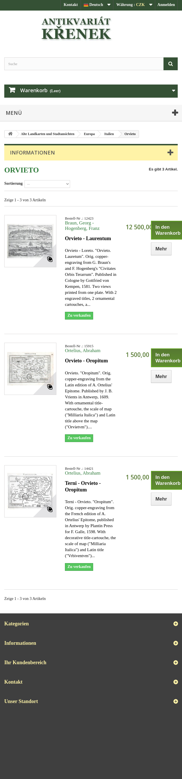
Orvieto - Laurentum (88, 238)
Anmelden (166, 5)
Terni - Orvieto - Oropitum (83, 486)
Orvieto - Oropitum (86, 361)
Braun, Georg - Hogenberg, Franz (82, 225)
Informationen (32, 152)
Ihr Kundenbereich (25, 662)
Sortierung (13, 183)
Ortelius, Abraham (83, 350)
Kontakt (71, 5)
